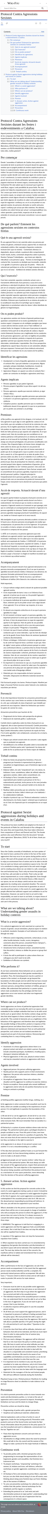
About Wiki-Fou (18, 1511)
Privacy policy (6, 1511)
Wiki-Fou (13, 3)
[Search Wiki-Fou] (24, 8)
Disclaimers (30, 1511)
